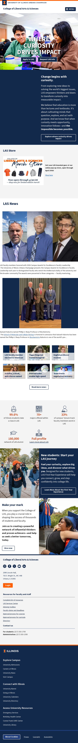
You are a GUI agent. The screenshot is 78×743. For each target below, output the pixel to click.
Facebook (9, 566)
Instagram (4, 566)
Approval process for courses (14, 614)
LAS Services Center (10, 603)
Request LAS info (47, 59)
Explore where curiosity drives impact (58, 137)
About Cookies (11, 736)
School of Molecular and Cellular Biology (19, 334)
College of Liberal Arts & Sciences (20, 8)
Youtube (19, 566)
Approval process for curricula (14, 617)
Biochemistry (35, 337)
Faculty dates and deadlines (13, 610)
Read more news (39, 387)
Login (7, 585)
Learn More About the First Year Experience (59, 491)
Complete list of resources (13, 600)
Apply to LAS (28, 59)
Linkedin (24, 566)
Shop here (49, 175)
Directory (6, 621)
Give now (8, 548)
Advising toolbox (9, 607)
